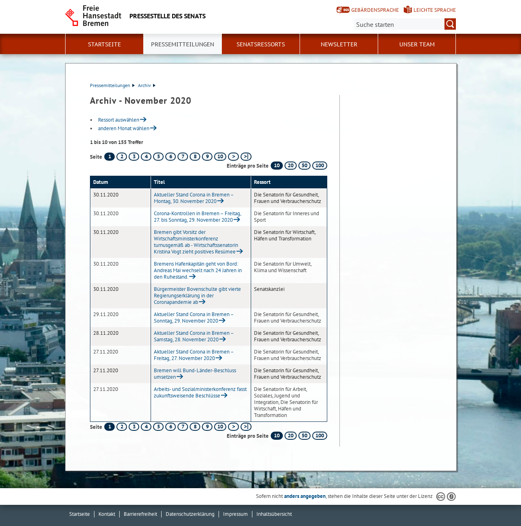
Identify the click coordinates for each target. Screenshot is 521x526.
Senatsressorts (260, 44)
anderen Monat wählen (123, 128)
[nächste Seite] (233, 157)
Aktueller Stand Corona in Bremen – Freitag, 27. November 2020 (194, 355)
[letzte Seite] (246, 157)
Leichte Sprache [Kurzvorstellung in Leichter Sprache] (435, 10)
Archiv (146, 85)
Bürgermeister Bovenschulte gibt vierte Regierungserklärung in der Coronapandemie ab (197, 296)
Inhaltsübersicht (274, 514)
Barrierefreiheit (140, 514)
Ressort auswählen (118, 119)
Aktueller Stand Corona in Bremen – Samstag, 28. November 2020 (194, 336)
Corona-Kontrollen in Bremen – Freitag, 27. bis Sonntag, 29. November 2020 (197, 216)
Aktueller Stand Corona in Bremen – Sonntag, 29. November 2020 (194, 317)
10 (220, 156)
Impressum (235, 514)
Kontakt (107, 514)
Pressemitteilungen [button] (182, 44)
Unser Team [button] (417, 44)
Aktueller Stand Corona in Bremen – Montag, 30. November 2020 (194, 198)
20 (290, 165)
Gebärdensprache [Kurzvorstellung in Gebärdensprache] (375, 10)
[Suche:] (405, 24)
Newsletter (339, 44)
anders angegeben (305, 496)
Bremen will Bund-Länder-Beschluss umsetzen (195, 373)
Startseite (104, 44)
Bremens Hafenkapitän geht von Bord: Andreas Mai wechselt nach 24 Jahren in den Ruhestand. (198, 270)
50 (304, 165)
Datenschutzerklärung (190, 514)
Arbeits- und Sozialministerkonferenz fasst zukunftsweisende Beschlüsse (200, 392)
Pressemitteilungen (112, 85)
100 (319, 165)
